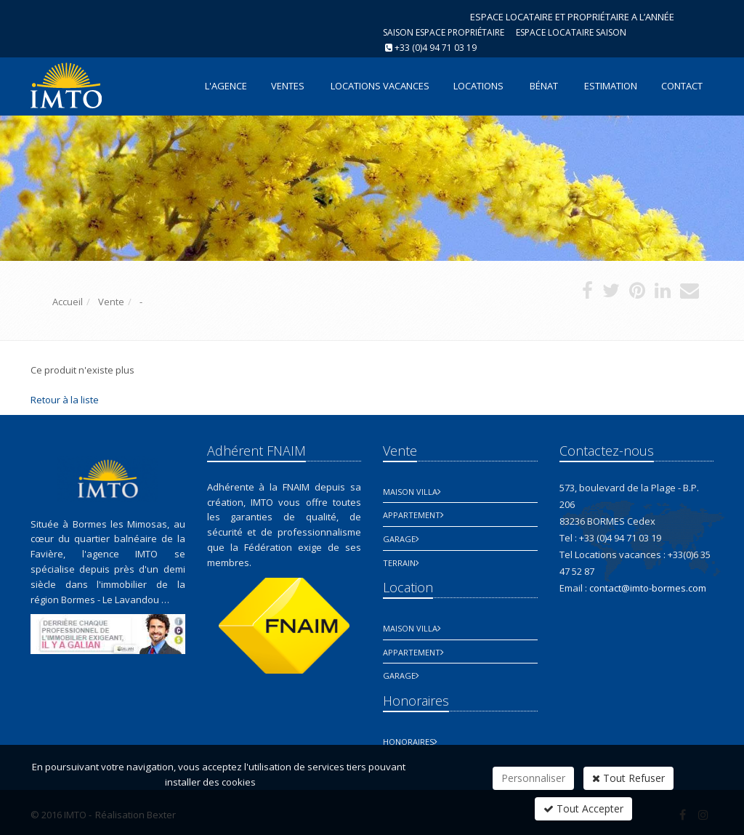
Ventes (287, 85)
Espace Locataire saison (571, 32)
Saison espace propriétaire (443, 32)
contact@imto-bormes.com (647, 587)
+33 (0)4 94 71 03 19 (436, 47)
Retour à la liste (65, 399)
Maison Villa (410, 491)
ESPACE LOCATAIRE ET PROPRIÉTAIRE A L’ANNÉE (572, 16)
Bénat (544, 85)
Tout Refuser (628, 778)
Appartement (411, 514)
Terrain (399, 562)
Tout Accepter (583, 808)
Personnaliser (533, 778)
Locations (478, 85)
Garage (399, 538)
